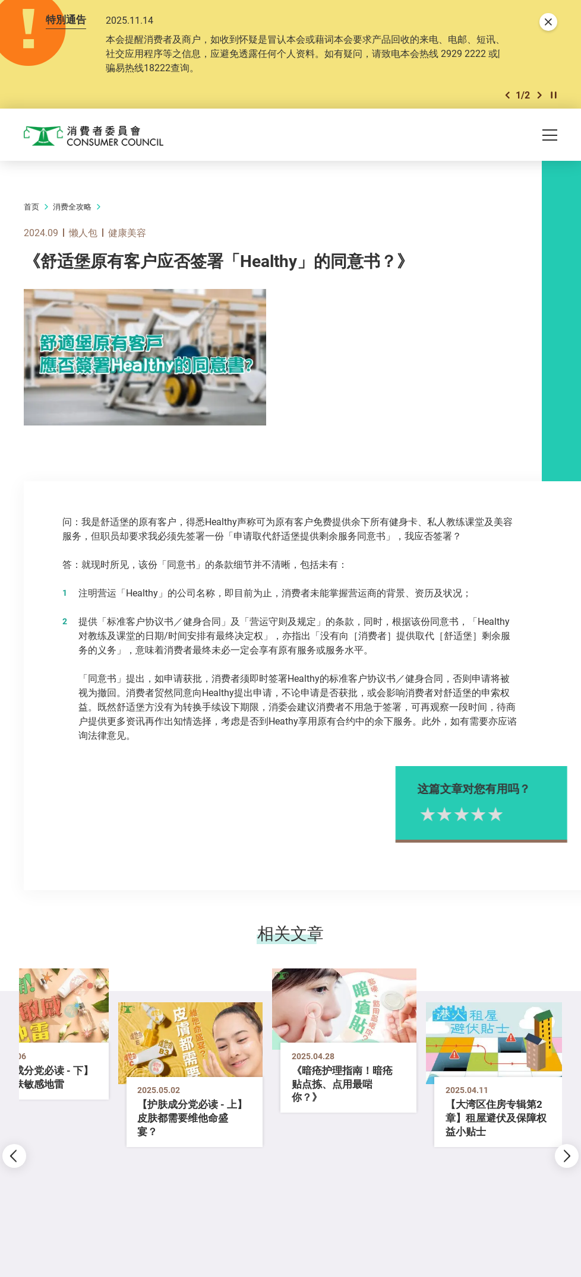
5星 (514, 813)
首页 (31, 207)
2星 (463, 813)
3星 (481, 813)
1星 (447, 813)
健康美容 (127, 232)
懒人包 (83, 232)
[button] (507, 95)
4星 (497, 813)
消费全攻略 (72, 207)
